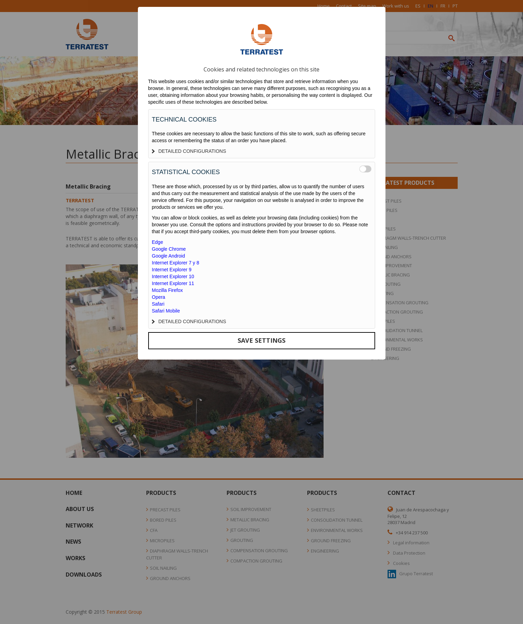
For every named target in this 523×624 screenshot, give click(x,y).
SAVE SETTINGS (261, 340)
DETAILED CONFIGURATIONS (189, 151)
